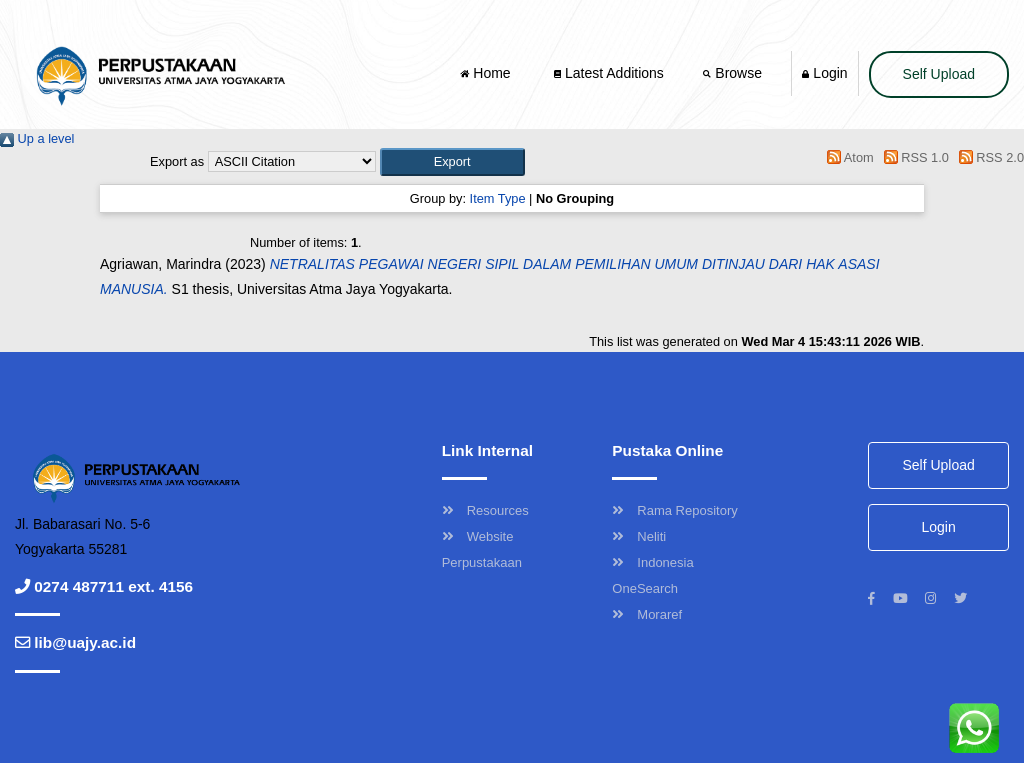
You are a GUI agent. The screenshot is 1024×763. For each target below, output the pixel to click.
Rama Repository (674, 510)
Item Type (498, 198)
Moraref (647, 614)
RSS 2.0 (988, 157)
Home (487, 73)
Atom (847, 157)
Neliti (639, 536)
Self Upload (939, 74)
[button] (452, 161)
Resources (485, 510)
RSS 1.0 (913, 157)
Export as (177, 161)
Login (824, 73)
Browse (734, 73)
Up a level (37, 138)
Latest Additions (609, 73)
